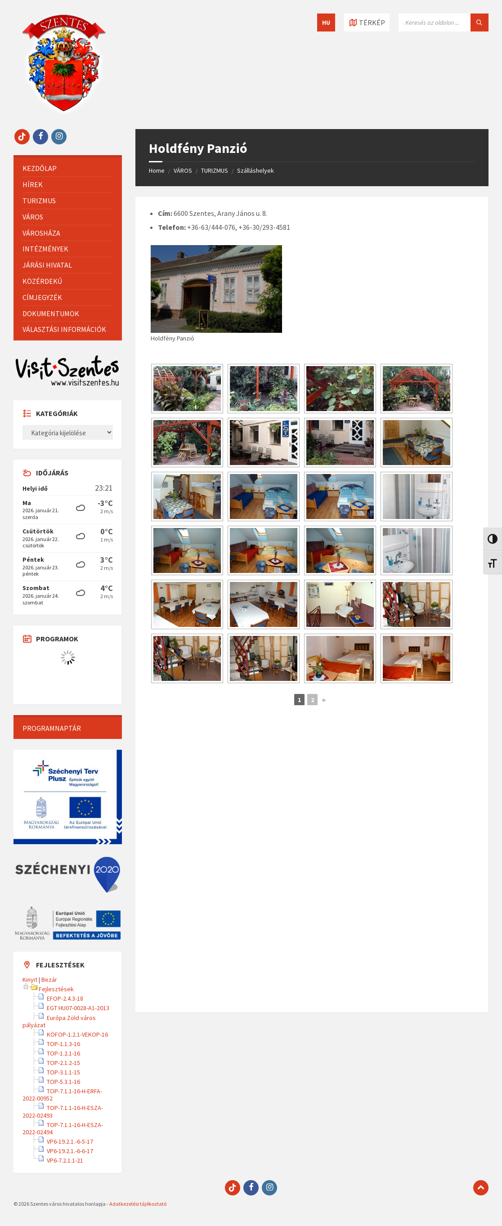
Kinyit (29, 979)
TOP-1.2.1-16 (63, 1053)
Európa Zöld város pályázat (59, 1021)
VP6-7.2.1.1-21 (65, 1160)
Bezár (49, 979)
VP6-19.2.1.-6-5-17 (70, 1141)
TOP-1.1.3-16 (63, 1044)
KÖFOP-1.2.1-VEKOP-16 (77, 1034)
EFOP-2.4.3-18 (65, 998)
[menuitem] (67, 168)
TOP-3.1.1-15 (63, 1072)
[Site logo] (63, 111)
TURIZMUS (214, 170)
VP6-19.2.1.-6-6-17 (70, 1151)
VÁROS (183, 170)
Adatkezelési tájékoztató (137, 1203)
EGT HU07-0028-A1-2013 (78, 1008)
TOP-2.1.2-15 (63, 1063)
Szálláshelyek (255, 170)
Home (157, 170)
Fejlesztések (56, 989)
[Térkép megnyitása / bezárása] (367, 22)
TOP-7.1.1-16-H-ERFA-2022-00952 (62, 1094)
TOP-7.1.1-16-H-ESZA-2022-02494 (62, 1128)
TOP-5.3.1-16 (63, 1082)
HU (326, 22)
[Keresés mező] (444, 22)
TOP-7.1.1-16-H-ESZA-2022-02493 (62, 1111)
